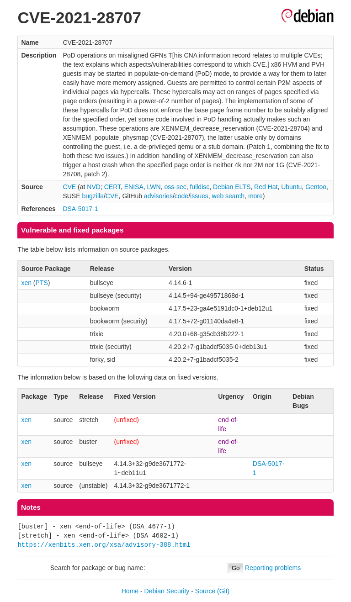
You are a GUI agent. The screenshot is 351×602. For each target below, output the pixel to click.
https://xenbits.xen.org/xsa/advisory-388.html (103, 544)
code (181, 196)
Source (205, 591)
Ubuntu (291, 186)
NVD (94, 186)
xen (26, 282)
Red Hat (265, 186)
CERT (112, 186)
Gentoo (315, 186)
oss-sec (175, 186)
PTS (42, 282)
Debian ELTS (231, 186)
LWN (154, 186)
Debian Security (167, 591)
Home (130, 591)
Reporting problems (273, 567)
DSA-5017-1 (80, 208)
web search (228, 196)
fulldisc (199, 186)
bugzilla (92, 196)
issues (199, 196)
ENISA (134, 186)
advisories (158, 196)
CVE (69, 186)
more (255, 196)
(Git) (223, 591)
